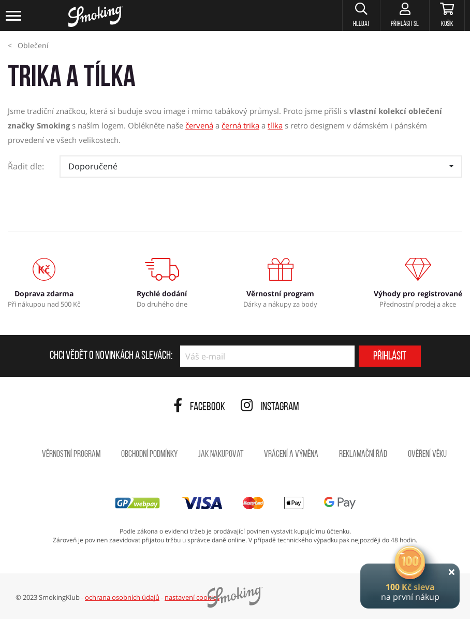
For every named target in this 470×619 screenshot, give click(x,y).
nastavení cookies (192, 597)
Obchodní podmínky (149, 454)
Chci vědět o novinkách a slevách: (111, 356)
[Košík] (447, 15)
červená (199, 125)
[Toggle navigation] (14, 16)
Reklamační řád (363, 454)
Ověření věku (427, 454)
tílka (275, 125)
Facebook (199, 407)
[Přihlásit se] (404, 15)
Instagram (270, 407)
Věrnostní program (71, 454)
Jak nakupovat (220, 454)
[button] (361, 15)
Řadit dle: (26, 166)
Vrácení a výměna (291, 454)
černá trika (240, 125)
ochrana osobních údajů (122, 597)
